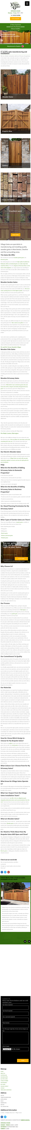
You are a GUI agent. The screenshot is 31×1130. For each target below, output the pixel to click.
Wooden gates (4, 538)
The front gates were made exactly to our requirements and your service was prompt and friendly (15, 220)
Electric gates (4, 533)
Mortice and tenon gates (7, 535)
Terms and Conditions (6, 1090)
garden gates (20, 522)
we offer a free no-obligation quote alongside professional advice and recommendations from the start (15, 800)
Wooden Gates (4, 1077)
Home (2, 1071)
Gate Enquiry (15, 18)
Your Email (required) (7, 1011)
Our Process (4, 1075)
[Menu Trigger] (27, 3)
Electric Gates (4, 1079)
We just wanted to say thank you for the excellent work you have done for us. (15, 216)
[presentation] (15, 1054)
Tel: (15, 15)
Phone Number (6, 1023)
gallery (10, 743)
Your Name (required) (7, 1005)
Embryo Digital (25, 1120)
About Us (3, 1073)
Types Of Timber (4, 1080)
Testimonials (4, 1082)
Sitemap (2, 1088)
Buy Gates (3, 1084)
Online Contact (4, 1086)
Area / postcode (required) (8, 1017)
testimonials (15, 745)
